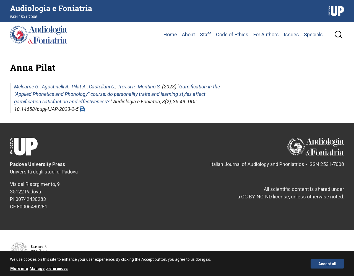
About (188, 34)
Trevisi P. (127, 87)
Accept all (327, 266)
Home (170, 34)
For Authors (266, 34)
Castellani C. (102, 87)
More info (19, 270)
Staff (205, 34)
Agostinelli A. (56, 87)
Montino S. (149, 87)
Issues (291, 34)
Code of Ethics (232, 34)
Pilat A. (79, 87)
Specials (313, 34)
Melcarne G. (27, 87)
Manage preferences (49, 270)
